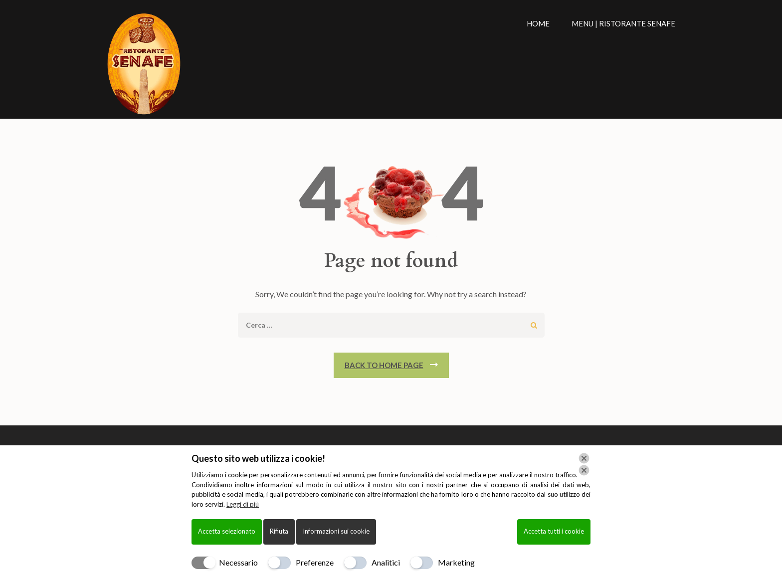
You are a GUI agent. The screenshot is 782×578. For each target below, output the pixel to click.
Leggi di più (242, 504)
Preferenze (315, 562)
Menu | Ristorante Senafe (623, 23)
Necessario (238, 562)
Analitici (386, 562)
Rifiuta (279, 531)
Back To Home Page (384, 365)
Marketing (456, 562)
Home (538, 23)
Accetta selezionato (226, 531)
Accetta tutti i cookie (554, 531)
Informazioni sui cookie (336, 531)
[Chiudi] (584, 464)
